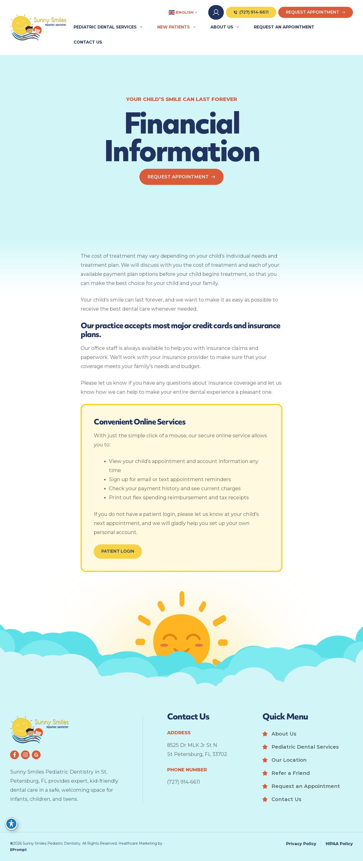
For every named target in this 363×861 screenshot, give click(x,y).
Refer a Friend (290, 773)
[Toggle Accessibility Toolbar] (11, 824)
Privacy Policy (301, 843)
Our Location (289, 760)
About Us (228, 27)
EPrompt (18, 849)
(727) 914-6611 (183, 782)
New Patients (180, 27)
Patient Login (117, 551)
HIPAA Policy (339, 843)
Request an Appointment (284, 27)
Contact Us (88, 42)
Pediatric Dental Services (112, 27)
